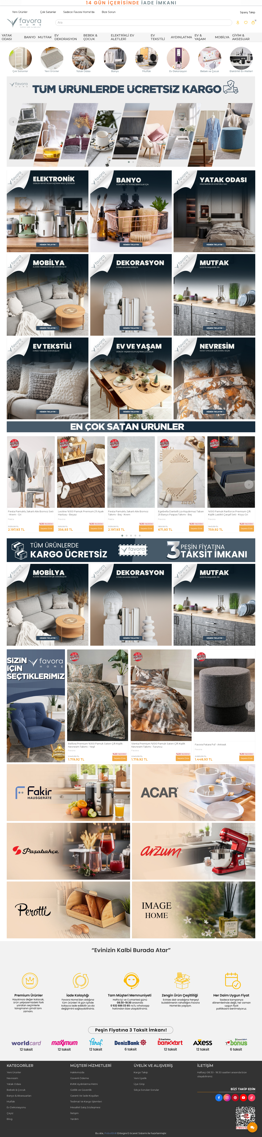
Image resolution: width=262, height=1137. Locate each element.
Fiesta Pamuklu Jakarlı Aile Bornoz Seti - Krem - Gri (81, 513)
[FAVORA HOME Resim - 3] (214, 211)
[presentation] (13, 121)
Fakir (10, 519)
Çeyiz (10, 1113)
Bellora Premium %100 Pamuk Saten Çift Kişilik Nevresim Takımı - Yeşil (158, 745)
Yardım (74, 1119)
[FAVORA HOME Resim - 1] (47, 211)
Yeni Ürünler (19, 12)
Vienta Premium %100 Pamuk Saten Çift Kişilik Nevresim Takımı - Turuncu (222, 745)
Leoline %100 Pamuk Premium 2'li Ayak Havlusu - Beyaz (131, 513)
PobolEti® (110, 1133)
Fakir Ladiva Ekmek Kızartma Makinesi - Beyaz (30, 513)
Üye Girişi (139, 1084)
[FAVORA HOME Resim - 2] (131, 211)
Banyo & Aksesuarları (19, 1095)
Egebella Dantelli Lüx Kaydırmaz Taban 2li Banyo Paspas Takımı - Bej (231, 513)
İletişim (74, 1113)
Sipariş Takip (247, 12)
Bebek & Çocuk (16, 1089)
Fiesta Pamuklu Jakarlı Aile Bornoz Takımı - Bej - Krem (178, 513)
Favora (111, 519)
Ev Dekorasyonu (16, 1107)
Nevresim (12, 1078)
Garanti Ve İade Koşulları (84, 1095)
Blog (9, 1119)
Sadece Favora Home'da (78, 12)
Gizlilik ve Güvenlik (81, 1089)
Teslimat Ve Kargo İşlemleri (86, 1101)
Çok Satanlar (48, 12)
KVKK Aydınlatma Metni (84, 1084)
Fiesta (61, 519)
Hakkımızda (77, 1072)
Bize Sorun (109, 12)
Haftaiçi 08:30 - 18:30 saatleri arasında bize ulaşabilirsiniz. (222, 1074)
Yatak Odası (14, 1084)
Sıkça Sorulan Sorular (146, 1089)
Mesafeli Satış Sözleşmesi (85, 1107)
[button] (129, 162)
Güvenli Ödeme (79, 1078)
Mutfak (11, 1101)
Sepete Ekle (46, 528)
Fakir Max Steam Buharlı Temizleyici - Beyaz (93, 744)
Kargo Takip (141, 1072)
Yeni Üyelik (140, 1078)
